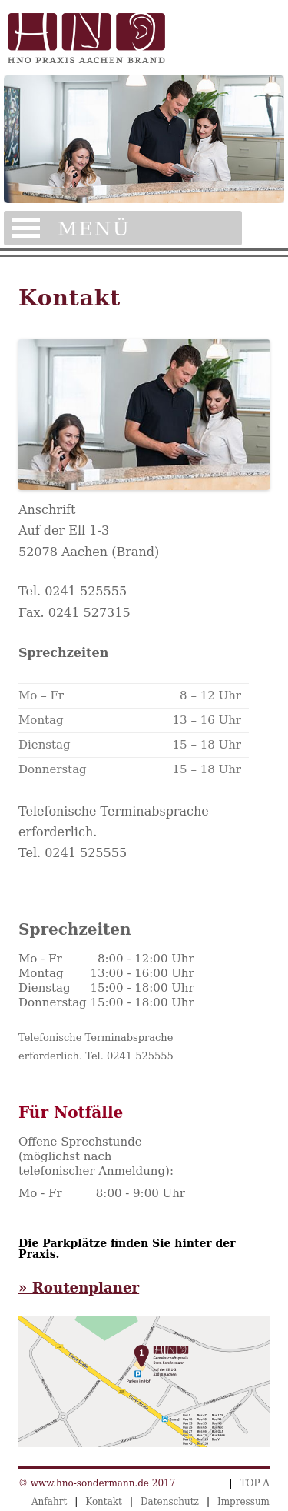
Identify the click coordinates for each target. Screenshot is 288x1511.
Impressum (243, 1501)
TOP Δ (255, 1483)
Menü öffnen (123, 228)
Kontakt (103, 1501)
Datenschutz (170, 1501)
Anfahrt (49, 1501)
